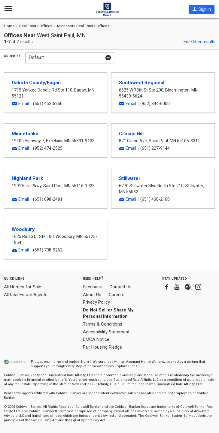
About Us (92, 294)
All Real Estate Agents (25, 294)
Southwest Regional (141, 83)
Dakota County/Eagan (36, 83)
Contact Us (120, 287)
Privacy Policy (96, 302)
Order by (12, 55)
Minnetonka (25, 134)
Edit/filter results (199, 41)
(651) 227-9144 (155, 148)
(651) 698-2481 (47, 199)
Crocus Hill (131, 134)
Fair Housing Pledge (102, 347)
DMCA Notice (96, 339)
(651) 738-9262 (47, 250)
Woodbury (23, 229)
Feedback (92, 287)
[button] (201, 9)
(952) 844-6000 (155, 103)
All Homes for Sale (22, 287)
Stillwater (130, 178)
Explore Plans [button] (126, 366)
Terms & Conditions (102, 324)
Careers (116, 294)
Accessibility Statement (106, 332)
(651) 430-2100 (155, 199)
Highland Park (27, 178)
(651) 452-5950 (47, 103)
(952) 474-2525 (47, 148)
